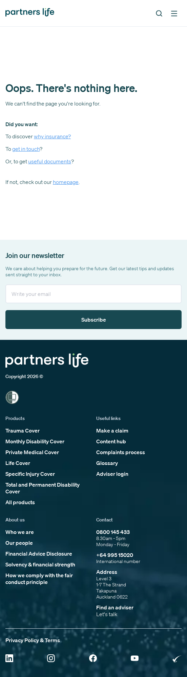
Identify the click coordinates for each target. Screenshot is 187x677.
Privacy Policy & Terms (32, 640)
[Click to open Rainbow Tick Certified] (177, 658)
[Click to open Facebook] (93, 658)
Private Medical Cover (32, 452)
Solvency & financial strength (40, 564)
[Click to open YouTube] (135, 658)
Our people (19, 542)
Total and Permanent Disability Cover (42, 488)
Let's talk (106, 614)
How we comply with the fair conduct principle (39, 578)
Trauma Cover (22, 430)
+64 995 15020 (114, 555)
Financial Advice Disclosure (38, 553)
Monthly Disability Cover (34, 441)
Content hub (111, 441)
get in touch (26, 148)
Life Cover (17, 463)
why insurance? (52, 136)
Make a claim (112, 430)
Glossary (107, 463)
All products (20, 502)
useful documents (49, 161)
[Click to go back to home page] (29, 13)
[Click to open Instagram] (51, 658)
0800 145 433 (113, 532)
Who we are (19, 532)
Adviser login (112, 473)
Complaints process (120, 452)
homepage (66, 182)
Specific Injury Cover (30, 473)
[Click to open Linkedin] (9, 658)
